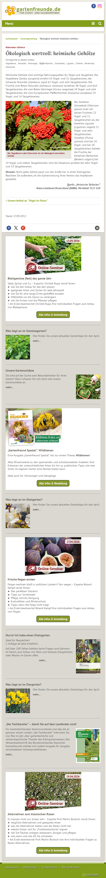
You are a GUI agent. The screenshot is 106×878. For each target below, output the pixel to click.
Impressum (12, 867)
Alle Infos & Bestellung (53, 483)
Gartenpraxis (12, 38)
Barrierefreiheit (71, 867)
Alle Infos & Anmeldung (53, 314)
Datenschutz (30, 867)
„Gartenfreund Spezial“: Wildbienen (30, 450)
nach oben (92, 874)
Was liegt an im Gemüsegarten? (26, 331)
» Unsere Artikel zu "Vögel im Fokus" (27, 200)
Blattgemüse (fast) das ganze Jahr (29, 278)
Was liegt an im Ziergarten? (23, 684)
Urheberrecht (49, 867)
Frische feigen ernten (21, 579)
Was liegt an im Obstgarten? (24, 499)
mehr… (37, 340)
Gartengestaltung (28, 38)
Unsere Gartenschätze (20, 370)
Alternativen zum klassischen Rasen (31, 814)
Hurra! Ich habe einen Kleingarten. (28, 635)
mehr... (9, 754)
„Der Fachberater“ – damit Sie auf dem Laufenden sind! (41, 724)
